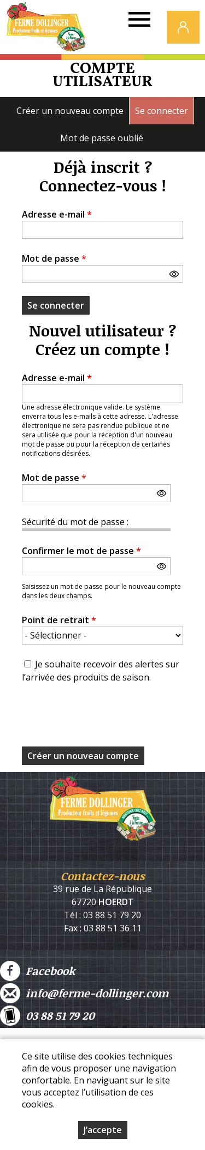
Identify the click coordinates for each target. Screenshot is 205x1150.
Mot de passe (54, 258)
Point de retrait (59, 620)
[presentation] (105, 718)
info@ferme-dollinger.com (84, 993)
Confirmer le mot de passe (81, 551)
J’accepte (103, 1130)
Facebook (37, 971)
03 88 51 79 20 (47, 1016)
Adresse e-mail (57, 214)
